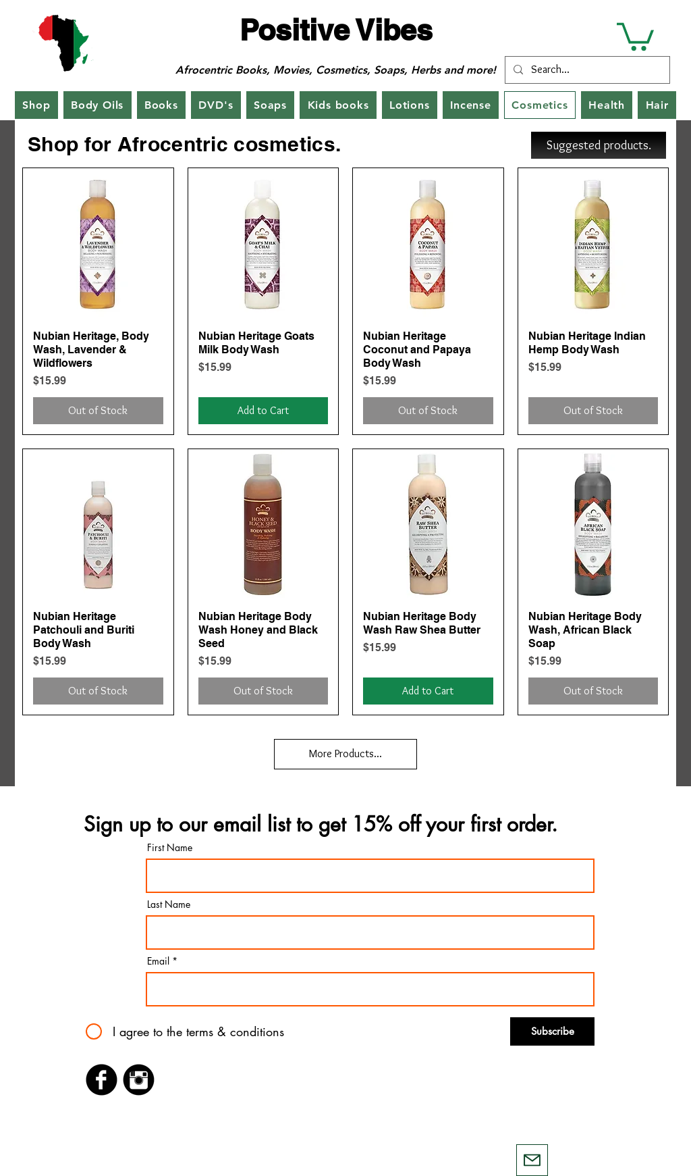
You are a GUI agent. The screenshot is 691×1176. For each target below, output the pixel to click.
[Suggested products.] (598, 145)
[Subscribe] (552, 1031)
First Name (169, 847)
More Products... (345, 753)
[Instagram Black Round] (139, 1080)
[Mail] (532, 1160)
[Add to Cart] (263, 410)
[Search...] (586, 70)
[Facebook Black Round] (101, 1080)
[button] (635, 35)
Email (158, 961)
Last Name (168, 904)
